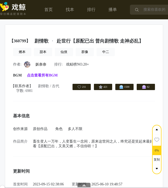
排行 (91, 9)
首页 (48, 9)
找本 (70, 9)
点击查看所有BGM (42, 75)
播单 (113, 9)
